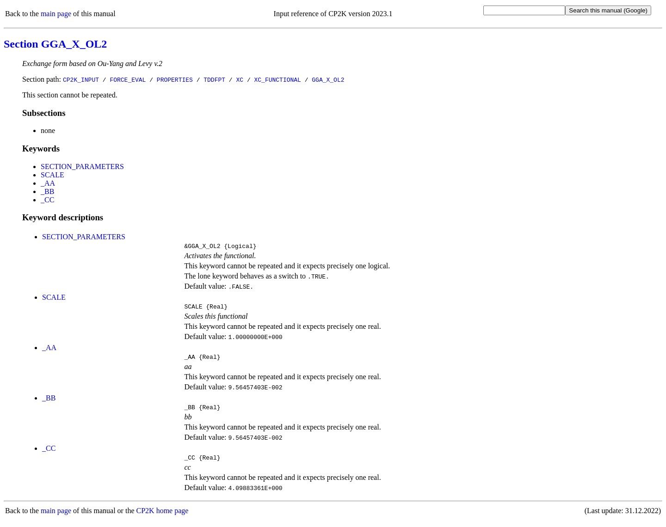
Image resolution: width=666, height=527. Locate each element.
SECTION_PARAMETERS (82, 166)
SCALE (52, 175)
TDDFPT (214, 79)
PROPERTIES (175, 79)
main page (56, 14)
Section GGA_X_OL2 (55, 44)
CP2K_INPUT (81, 79)
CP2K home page (162, 517)
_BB (47, 191)
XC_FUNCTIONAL (277, 79)
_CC (47, 200)
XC (239, 79)
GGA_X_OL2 (328, 79)
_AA (48, 183)
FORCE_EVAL (128, 79)
